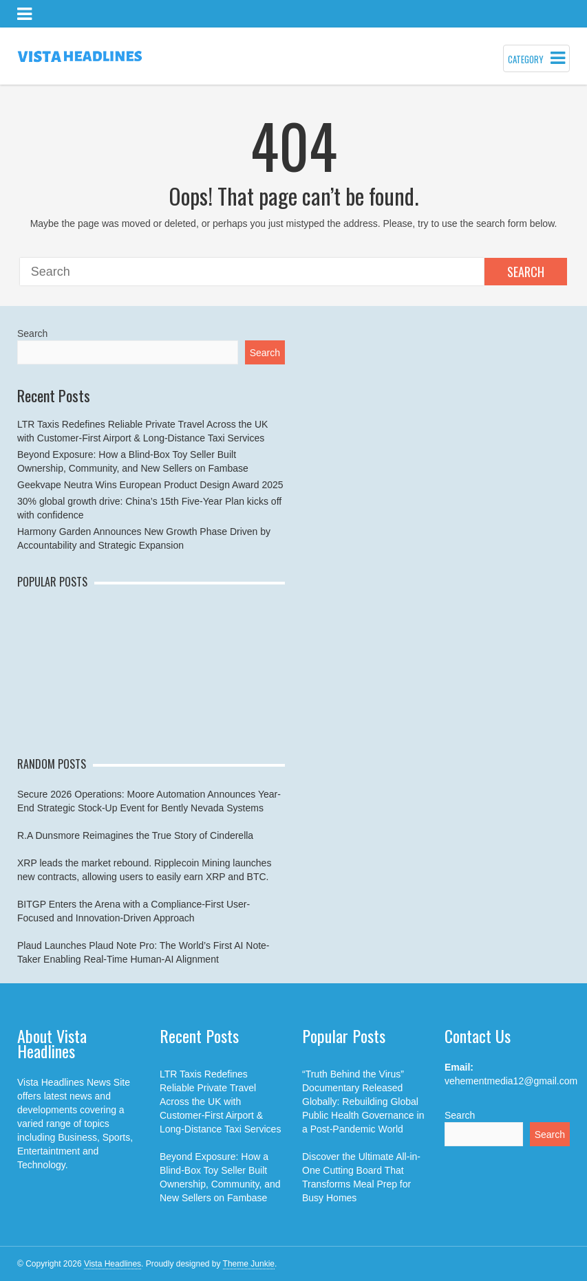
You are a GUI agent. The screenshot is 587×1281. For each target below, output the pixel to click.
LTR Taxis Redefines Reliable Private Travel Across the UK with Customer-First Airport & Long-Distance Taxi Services (220, 1102)
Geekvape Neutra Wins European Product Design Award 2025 (150, 484)
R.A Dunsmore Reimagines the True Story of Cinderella (135, 835)
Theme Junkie (249, 1264)
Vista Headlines (112, 1264)
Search (525, 272)
